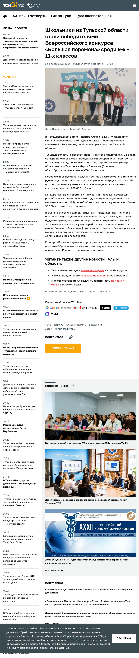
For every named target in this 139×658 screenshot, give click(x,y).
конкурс (58, 325)
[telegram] (121, 308)
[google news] (58, 308)
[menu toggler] (134, 5)
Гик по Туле (61, 16)
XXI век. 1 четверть (29, 16)
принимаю (124, 638)
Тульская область (76, 325)
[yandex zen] (105, 307)
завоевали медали (92, 270)
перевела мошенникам (95, 276)
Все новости (52, 570)
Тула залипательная (94, 16)
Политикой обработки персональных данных (40, 648)
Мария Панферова (65, 329)
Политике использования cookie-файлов (83, 644)
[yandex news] (85, 307)
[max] (51, 314)
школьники (95, 325)
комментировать (63, 348)
